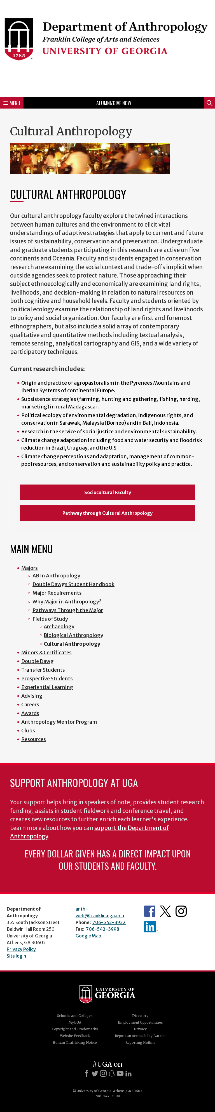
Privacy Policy (21, 949)
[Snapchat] (111, 1073)
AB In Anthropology (56, 575)
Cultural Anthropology (72, 644)
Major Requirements (57, 593)
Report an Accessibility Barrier (140, 1036)
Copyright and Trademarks (75, 1029)
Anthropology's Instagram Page (181, 911)
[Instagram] (103, 1073)
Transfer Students (43, 670)
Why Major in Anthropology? (67, 601)
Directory (140, 1016)
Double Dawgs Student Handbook (73, 584)
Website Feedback (75, 1036)
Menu (11, 103)
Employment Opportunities (140, 1022)
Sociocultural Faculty (107, 492)
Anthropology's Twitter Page (165, 911)
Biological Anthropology (73, 635)
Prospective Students (47, 678)
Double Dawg (37, 661)
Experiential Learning (47, 687)
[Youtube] (120, 1073)
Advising (32, 696)
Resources (33, 739)
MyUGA (75, 1022)
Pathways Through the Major (67, 610)
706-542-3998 (102, 929)
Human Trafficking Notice (75, 1042)
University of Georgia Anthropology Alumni (151, 926)
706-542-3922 (109, 922)
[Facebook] (86, 1073)
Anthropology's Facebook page (149, 911)
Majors (29, 568)
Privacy (140, 1029)
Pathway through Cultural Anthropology (107, 513)
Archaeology (59, 626)
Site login (16, 956)
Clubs (28, 730)
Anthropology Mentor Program (59, 722)
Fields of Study (50, 619)
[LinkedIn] (128, 1073)
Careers (30, 704)
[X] (95, 1073)
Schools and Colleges (75, 1016)
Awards (30, 713)
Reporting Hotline (140, 1042)
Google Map (88, 936)
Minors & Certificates (46, 652)
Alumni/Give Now (113, 103)
